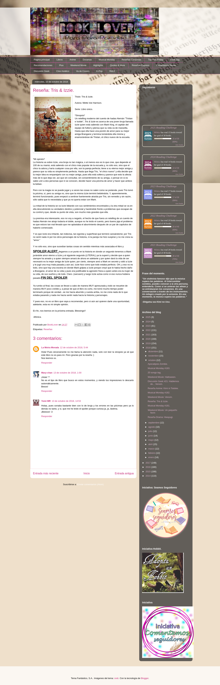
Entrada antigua (124, 473)
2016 (148, 467)
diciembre (153, 351)
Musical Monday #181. (159, 405)
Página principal (42, 59)
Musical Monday (107, 59)
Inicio (87, 473)
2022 (148, 330)
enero (151, 457)
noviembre (153, 355)
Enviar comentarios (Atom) (90, 484)
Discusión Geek (42, 71)
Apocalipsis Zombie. (158, 364)
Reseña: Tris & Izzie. (158, 401)
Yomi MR (46, 401)
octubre (152, 360)
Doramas (87, 59)
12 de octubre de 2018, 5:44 (74, 347)
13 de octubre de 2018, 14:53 (66, 401)
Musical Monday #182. (159, 392)
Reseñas (47, 329)
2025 (148, 317)
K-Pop (99, 71)
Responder (46, 362)
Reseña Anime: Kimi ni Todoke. (163, 388)
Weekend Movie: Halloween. (162, 377)
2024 (148, 321)
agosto (152, 427)
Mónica (157, 132)
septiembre (154, 422)
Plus (61, 65)
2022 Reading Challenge (163, 215)
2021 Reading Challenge (163, 244)
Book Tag (174, 59)
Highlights (98, 65)
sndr (116, 678)
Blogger (144, 678)
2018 (148, 347)
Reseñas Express (140, 65)
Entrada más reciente (45, 473)
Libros (60, 59)
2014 (148, 476)
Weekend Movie (78, 65)
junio (151, 435)
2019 (148, 343)
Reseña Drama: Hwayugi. (160, 417)
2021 (148, 334)
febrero (152, 453)
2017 (148, 462)
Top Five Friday (155, 59)
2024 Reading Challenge (163, 156)
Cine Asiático (62, 71)
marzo (151, 448)
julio (150, 431)
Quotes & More (117, 65)
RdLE (112, 71)
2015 (148, 471)
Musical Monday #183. (159, 368)
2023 (148, 326)
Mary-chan (46, 372)
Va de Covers (83, 71)
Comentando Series (166, 65)
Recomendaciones (43, 65)
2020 (148, 339)
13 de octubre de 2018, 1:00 (67, 372)
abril (150, 444)
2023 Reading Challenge (163, 186)
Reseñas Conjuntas (131, 59)
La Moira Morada (50, 347)
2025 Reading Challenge (163, 127)
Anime (72, 59)
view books (179, 145)
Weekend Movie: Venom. (160, 397)
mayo (151, 440)
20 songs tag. (154, 372)
